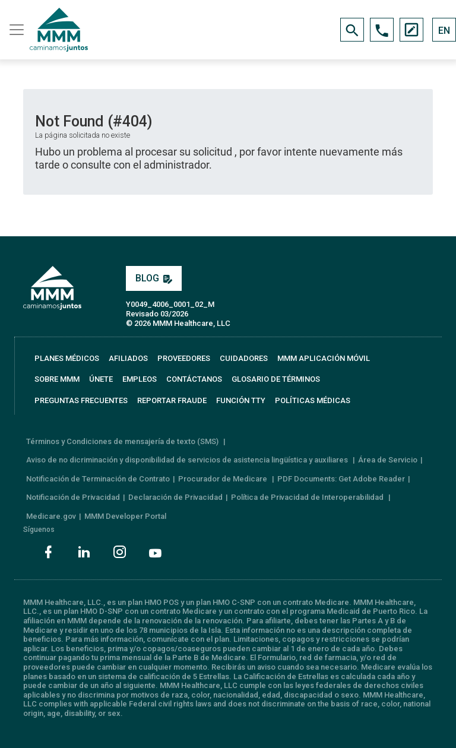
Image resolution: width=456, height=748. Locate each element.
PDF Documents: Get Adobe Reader (341, 478)
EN (444, 30)
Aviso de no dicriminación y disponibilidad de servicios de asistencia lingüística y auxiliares (188, 459)
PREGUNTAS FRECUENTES (81, 400)
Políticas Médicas (312, 400)
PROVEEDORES (183, 358)
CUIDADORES (244, 358)
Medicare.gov (51, 516)
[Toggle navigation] (15, 30)
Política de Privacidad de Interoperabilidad (308, 497)
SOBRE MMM (57, 379)
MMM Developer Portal (125, 516)
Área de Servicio (387, 459)
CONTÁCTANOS (194, 379)
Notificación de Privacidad (73, 497)
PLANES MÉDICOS (66, 358)
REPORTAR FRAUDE (172, 400)
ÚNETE (101, 379)
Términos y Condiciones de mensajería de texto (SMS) (123, 441)
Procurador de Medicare (223, 478)
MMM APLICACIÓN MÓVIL (323, 358)
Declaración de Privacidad (175, 497)
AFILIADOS (128, 358)
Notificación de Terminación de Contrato (98, 478)
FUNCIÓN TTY (240, 400)
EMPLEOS (139, 379)
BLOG (153, 278)
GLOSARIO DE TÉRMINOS (276, 379)
